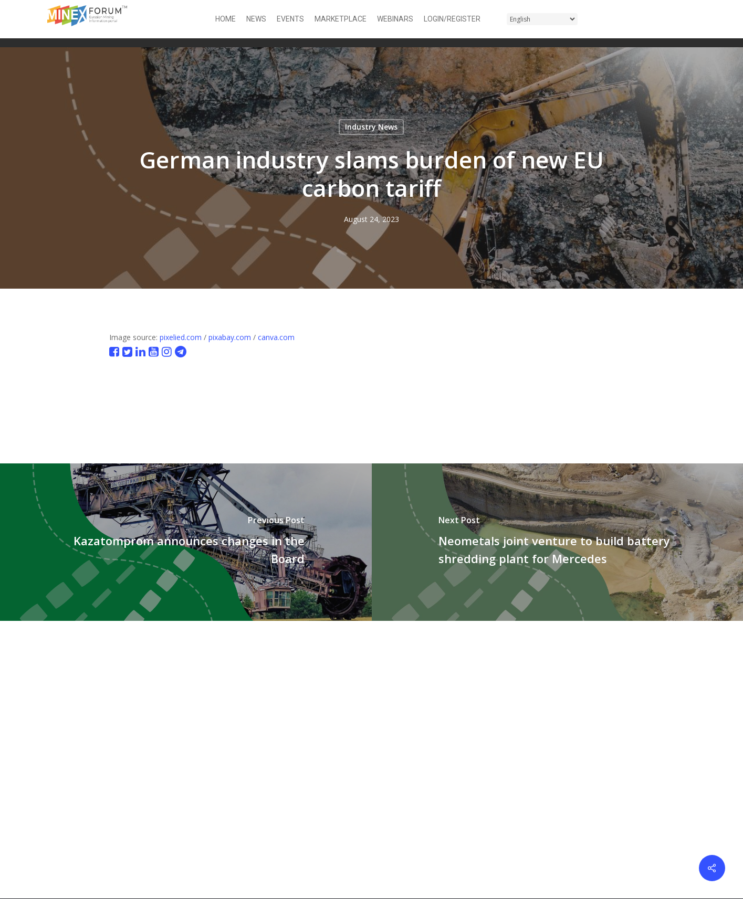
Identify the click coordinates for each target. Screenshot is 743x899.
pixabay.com (229, 337)
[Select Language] (542, 19)
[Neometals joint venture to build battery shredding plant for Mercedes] (558, 542)
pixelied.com (181, 337)
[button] (689, 19)
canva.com (276, 337)
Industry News (371, 127)
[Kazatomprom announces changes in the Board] (186, 542)
